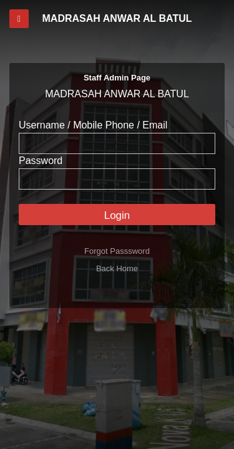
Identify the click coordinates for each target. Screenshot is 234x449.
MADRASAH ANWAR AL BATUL (117, 18)
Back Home (117, 268)
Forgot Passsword (117, 251)
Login (117, 215)
